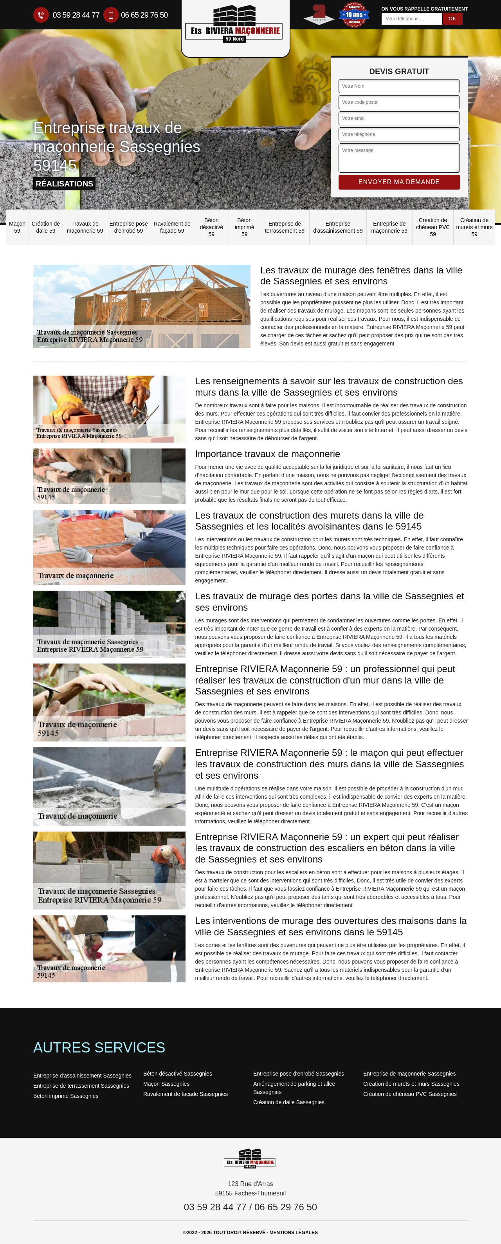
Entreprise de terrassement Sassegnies (81, 1086)
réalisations (64, 183)
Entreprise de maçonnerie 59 (389, 227)
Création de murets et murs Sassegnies (411, 1084)
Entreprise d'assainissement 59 (337, 227)
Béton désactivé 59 (211, 227)
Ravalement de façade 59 (172, 227)
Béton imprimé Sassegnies (66, 1096)
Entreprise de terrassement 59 (285, 227)
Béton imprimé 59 (244, 227)
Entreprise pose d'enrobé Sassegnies (298, 1073)
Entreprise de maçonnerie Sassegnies (409, 1073)
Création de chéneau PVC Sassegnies (410, 1094)
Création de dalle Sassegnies (288, 1102)
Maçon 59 (17, 227)
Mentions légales (294, 1232)
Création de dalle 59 (46, 227)
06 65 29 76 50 (135, 15)
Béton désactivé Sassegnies (177, 1073)
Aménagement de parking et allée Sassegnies (294, 1088)
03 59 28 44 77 (66, 15)
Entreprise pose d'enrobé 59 (129, 227)
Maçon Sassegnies (166, 1084)
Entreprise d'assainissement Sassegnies (82, 1075)
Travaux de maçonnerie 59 (85, 227)
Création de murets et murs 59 (474, 227)
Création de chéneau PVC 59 (433, 227)
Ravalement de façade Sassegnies (185, 1094)
